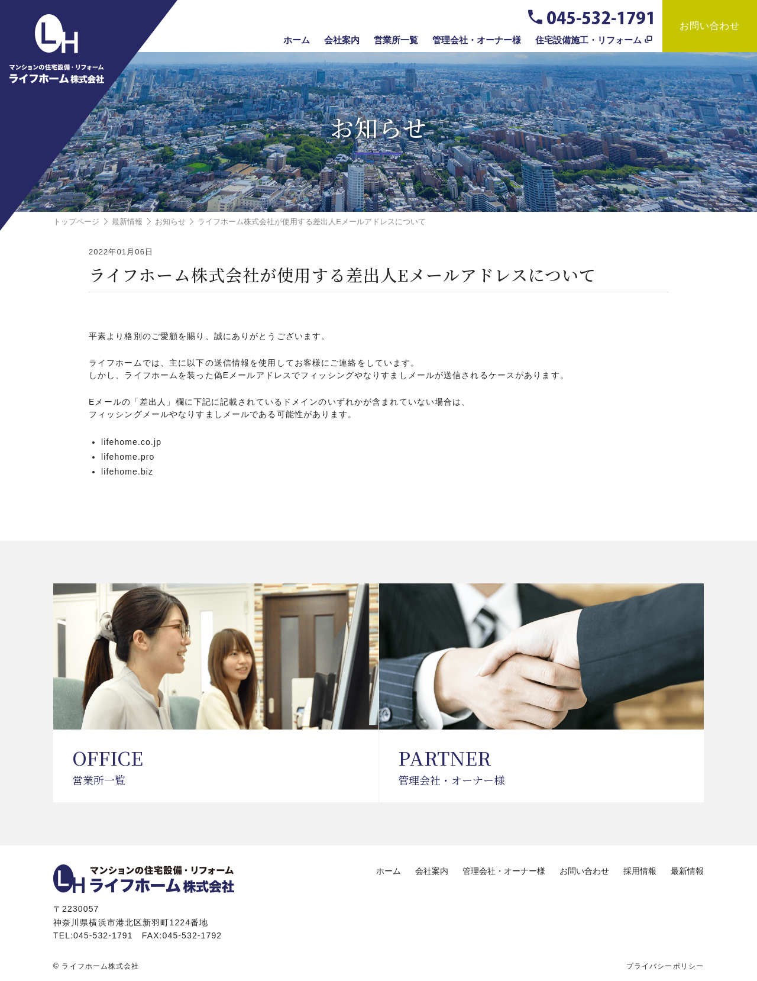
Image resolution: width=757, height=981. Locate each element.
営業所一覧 (396, 40)
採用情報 (639, 871)
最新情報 (687, 871)
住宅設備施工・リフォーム (588, 40)
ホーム (296, 40)
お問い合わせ (710, 26)
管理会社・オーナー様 (476, 40)
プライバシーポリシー (665, 966)
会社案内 (342, 40)
